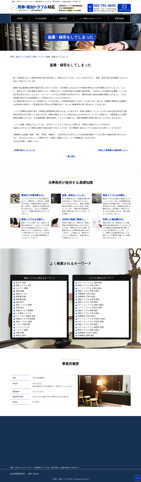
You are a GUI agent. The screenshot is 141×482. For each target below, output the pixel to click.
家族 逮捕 (20, 291)
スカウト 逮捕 (22, 288)
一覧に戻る (70, 156)
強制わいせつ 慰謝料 (24, 310)
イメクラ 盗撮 (22, 330)
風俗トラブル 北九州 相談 (89, 299)
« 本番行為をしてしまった (24, 150)
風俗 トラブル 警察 (24, 305)
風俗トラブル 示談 (23, 285)
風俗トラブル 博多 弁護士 (89, 291)
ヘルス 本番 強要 (23, 324)
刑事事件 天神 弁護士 (87, 296)
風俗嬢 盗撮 (21, 299)
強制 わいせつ (22, 294)
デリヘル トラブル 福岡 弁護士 (91, 305)
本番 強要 (20, 333)
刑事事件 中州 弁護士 (87, 316)
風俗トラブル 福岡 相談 (88, 310)
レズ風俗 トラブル (23, 313)
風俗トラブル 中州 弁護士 (89, 313)
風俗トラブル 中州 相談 (88, 324)
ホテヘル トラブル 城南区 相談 (91, 327)
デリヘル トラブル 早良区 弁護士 (92, 319)
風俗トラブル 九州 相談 (88, 302)
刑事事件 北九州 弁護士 (88, 333)
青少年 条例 (21, 283)
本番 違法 (20, 308)
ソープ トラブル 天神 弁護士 (90, 288)
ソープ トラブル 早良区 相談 (90, 308)
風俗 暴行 (20, 302)
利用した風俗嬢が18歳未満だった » (113, 150)
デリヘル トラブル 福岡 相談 (90, 283)
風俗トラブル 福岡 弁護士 (89, 330)
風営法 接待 (21, 335)
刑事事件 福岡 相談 (86, 335)
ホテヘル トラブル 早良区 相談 (91, 322)
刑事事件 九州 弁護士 (87, 294)
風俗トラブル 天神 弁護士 (89, 285)
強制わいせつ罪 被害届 (25, 319)
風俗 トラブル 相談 (24, 322)
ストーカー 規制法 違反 (26, 316)
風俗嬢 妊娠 (21, 296)
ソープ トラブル (23, 327)
